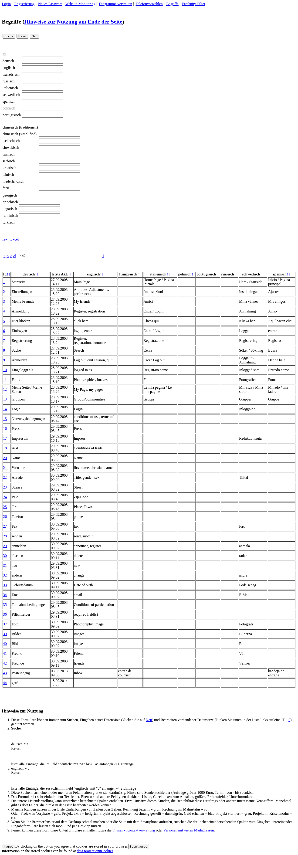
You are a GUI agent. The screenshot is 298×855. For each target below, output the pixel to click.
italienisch (10, 88)
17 (5, 438)
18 (5, 448)
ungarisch (10, 209)
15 (5, 419)
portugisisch (12, 115)
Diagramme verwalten (115, 4)
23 (5, 487)
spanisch (9, 101)
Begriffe (172, 4)
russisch (9, 81)
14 (5, 409)
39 (5, 634)
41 (5, 653)
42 (5, 663)
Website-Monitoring (80, 4)
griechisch (10, 202)
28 (5, 536)
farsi (6, 188)
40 (5, 644)
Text (5, 239)
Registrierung (24, 4)
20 (5, 458)
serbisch (9, 161)
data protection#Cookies (95, 851)
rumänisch (10, 215)
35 (5, 605)
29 (5, 546)
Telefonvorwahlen (149, 4)
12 (5, 389)
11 (5, 380)
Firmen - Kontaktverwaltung (133, 830)
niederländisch (13, 181)
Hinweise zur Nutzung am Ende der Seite (73, 22)
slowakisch (11, 147)
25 (5, 507)
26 (5, 517)
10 (5, 370)
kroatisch (9, 168)
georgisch (10, 195)
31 (5, 565)
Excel (14, 239)
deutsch (8, 61)
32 (5, 575)
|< (4, 256)
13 (5, 399)
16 (5, 429)
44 (5, 683)
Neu (149, 720)
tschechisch (11, 141)
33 (5, 585)
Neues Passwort (50, 4)
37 (5, 624)
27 (5, 526)
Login (6, 4)
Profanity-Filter (193, 4)
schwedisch (11, 95)
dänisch (8, 174)
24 (5, 497)
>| (14, 256)
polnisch (9, 108)
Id (4, 54)
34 (5, 595)
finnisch (9, 154)
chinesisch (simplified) (20, 134)
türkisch (9, 222)
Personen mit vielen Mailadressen (188, 830)
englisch (9, 68)
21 (5, 468)
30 (5, 556)
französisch (11, 74)
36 (5, 614)
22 (5, 477)
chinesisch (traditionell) (20, 127)
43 (5, 673)
